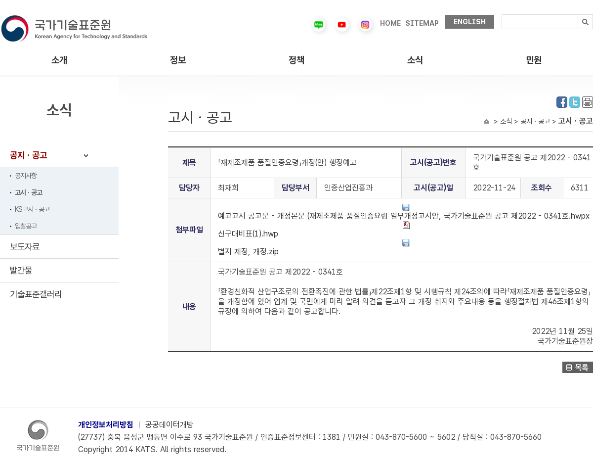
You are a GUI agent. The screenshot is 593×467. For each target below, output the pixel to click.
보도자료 (25, 246)
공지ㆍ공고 (28, 155)
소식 (415, 60)
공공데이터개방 (169, 424)
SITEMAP (422, 23)
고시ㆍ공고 (28, 192)
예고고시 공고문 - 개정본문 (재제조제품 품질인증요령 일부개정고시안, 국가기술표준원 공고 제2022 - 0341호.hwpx (404, 212)
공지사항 (26, 176)
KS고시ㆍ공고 (32, 209)
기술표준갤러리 (36, 294)
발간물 (21, 270)
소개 (59, 60)
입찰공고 (26, 226)
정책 (296, 60)
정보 (178, 60)
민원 (534, 60)
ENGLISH (470, 22)
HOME (390, 23)
